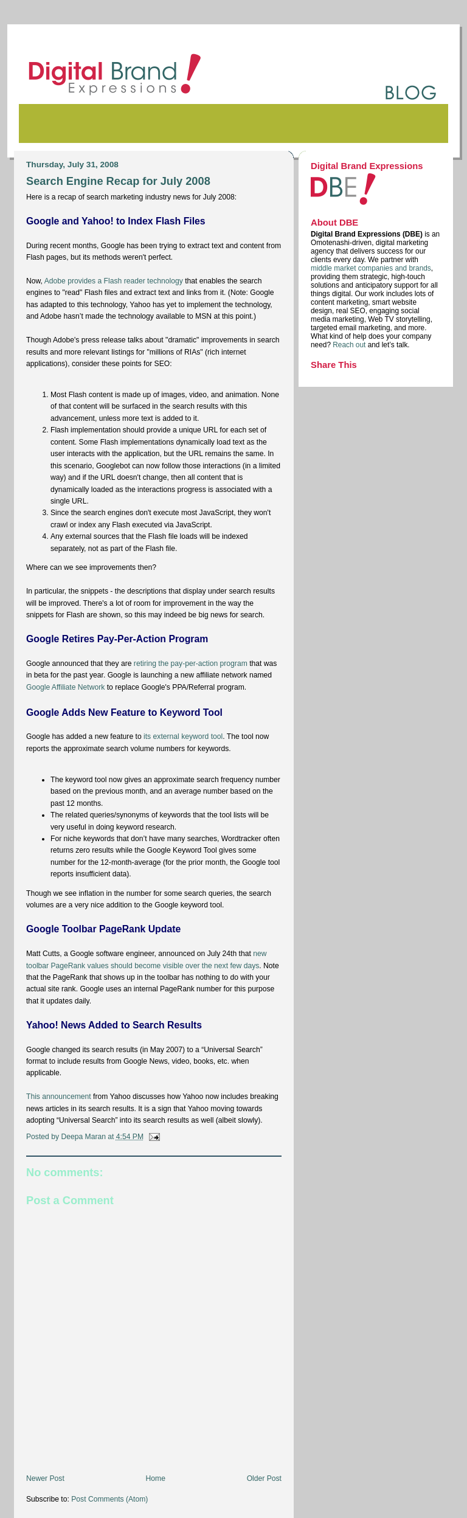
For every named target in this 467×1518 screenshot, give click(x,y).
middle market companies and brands (371, 268)
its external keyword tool (183, 736)
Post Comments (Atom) (109, 1499)
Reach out (350, 345)
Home (155, 1478)
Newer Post (45, 1478)
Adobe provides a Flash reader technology (113, 281)
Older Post (264, 1478)
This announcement (58, 1096)
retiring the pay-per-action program (190, 663)
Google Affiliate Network (65, 687)
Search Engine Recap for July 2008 (118, 181)
